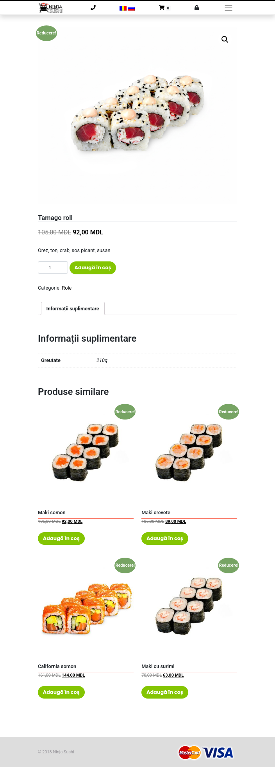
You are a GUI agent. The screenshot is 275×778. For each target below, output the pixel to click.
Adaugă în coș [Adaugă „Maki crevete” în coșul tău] (164, 538)
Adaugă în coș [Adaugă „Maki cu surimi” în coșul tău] (164, 692)
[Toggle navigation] (228, 8)
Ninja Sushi (63, 752)
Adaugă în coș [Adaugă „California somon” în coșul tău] (61, 692)
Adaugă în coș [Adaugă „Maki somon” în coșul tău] (61, 538)
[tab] (73, 308)
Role (66, 288)
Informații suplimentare (72, 309)
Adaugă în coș (93, 267)
